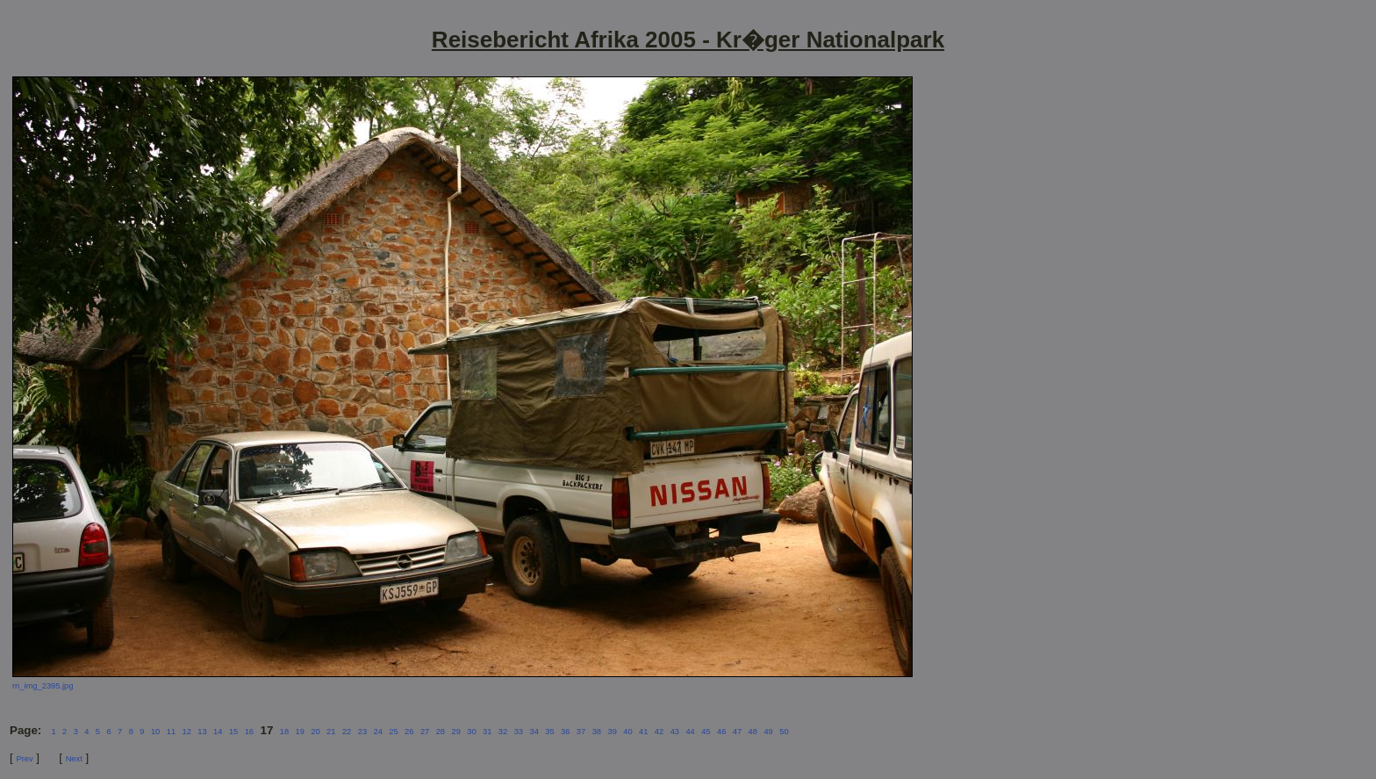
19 (300, 731)
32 (502, 731)
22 (346, 731)
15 (233, 731)
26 (409, 731)
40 (627, 731)
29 (455, 731)
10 (155, 731)
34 (533, 731)
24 (377, 731)
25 (393, 731)
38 (596, 731)
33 (518, 731)
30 (471, 731)
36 (565, 731)
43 (674, 731)
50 (783, 731)
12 (186, 731)
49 (767, 731)
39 (611, 731)
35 (549, 731)
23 (362, 731)
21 (330, 731)
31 (487, 731)
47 (737, 731)
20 (315, 731)
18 (284, 731)
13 (201, 731)
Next (74, 758)
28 (440, 731)
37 (581, 731)
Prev (24, 758)
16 (249, 731)
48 (753, 731)
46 (721, 731)
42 (659, 731)
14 (217, 731)
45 (705, 731)
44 (689, 731)
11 (171, 731)
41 (643, 731)
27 (424, 731)
